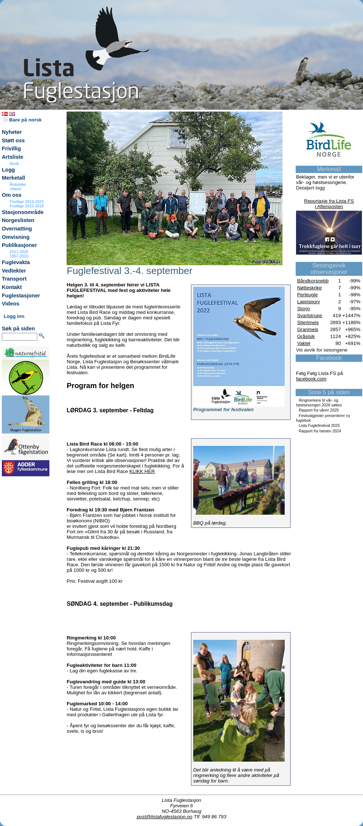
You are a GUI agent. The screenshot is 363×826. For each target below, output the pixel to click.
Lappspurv (308, 301)
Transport (14, 279)
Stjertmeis (308, 322)
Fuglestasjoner (21, 296)
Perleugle (307, 294)
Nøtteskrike (309, 287)
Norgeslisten (18, 220)
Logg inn (14, 316)
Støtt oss (13, 140)
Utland (15, 189)
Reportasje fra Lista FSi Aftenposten (329, 203)
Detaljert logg (310, 188)
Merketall (13, 178)
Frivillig (11, 148)
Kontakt (12, 287)
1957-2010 (19, 256)
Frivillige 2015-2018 (27, 206)
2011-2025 (19, 251)
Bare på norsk (23, 120)
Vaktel (303, 343)
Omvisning (16, 237)
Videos (10, 304)
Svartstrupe (309, 315)
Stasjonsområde (23, 212)
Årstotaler (18, 184)
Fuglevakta (16, 262)
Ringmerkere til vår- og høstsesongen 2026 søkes (319, 402)
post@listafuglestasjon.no (164, 816)
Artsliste (12, 157)
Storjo (303, 308)
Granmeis (307, 329)
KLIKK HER (142, 471)
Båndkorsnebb (313, 281)
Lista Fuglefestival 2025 (319, 425)
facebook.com (311, 379)
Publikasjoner (19, 245)
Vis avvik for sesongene (322, 350)
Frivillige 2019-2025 (27, 201)
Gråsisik (306, 336)
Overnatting (17, 229)
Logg (8, 170)
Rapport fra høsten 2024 (320, 431)
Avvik (14, 163)
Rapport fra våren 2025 (319, 410)
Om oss (12, 195)
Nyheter (12, 132)
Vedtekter (14, 271)
